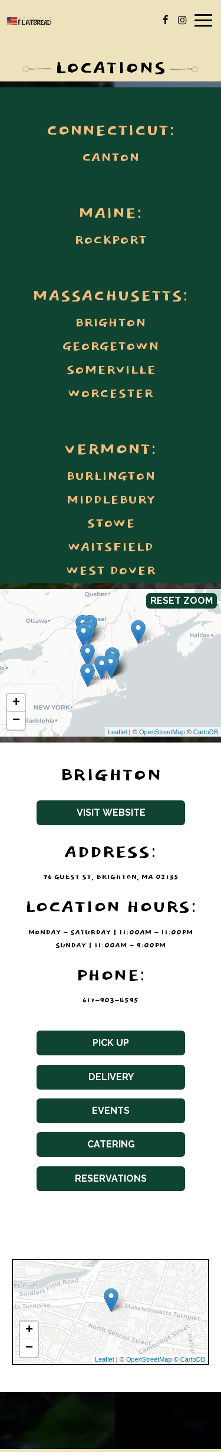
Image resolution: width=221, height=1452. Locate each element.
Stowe (111, 524)
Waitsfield (110, 547)
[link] (83, 635)
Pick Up (83, 1045)
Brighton (110, 323)
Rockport (110, 241)
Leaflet (117, 731)
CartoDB (205, 731)
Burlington (111, 477)
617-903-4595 (110, 1000)
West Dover (111, 571)
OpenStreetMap (162, 731)
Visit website (91, 815)
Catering (86, 1147)
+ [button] (16, 703)
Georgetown (110, 347)
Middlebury (110, 500)
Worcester (110, 394)
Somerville (111, 370)
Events (83, 1113)
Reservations (92, 1181)
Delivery (85, 1080)
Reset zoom (181, 600)
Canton (111, 158)
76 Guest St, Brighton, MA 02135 (111, 877)
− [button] (16, 721)
